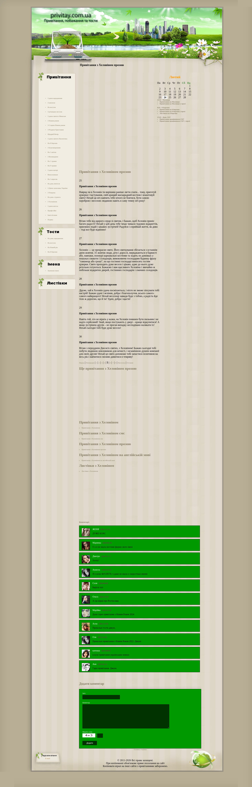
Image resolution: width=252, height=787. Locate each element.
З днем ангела (53, 206)
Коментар (86, 703)
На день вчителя (54, 184)
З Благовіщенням (54, 148)
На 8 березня (52, 143)
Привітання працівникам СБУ (172, 119)
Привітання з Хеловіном (90, 428)
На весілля (52, 107)
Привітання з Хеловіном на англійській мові (98, 460)
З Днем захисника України (58, 188)
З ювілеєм (51, 103)
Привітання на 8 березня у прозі (172, 111)
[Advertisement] (56, 89)
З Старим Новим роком (56, 125)
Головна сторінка (140, 749)
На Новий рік (53, 247)
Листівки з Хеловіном (89, 471)
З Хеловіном (52, 202)
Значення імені (53, 271)
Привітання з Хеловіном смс (92, 439)
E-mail (47, 758)
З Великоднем (53, 157)
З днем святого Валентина (57, 139)
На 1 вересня (52, 179)
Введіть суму (87, 732)
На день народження (55, 238)
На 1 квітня (52, 152)
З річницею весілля (55, 112)
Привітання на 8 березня (169, 109)
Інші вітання (52, 215)
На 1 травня (52, 161)
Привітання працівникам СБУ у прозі (175, 121)
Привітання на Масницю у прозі (173, 104)
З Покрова (51, 193)
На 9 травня (52, 166)
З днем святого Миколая (57, 116)
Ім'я (83, 693)
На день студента (54, 197)
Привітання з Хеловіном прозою (93, 449)
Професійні (52, 211)
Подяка (50, 220)
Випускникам (53, 175)
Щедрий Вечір (53, 134)
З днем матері (53, 170)
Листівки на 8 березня (168, 113)
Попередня (90, 363)
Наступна (121, 363)
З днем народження (55, 98)
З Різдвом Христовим (56, 130)
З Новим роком (53, 121)
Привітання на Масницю (170, 102)
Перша (81, 363)
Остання (130, 363)
